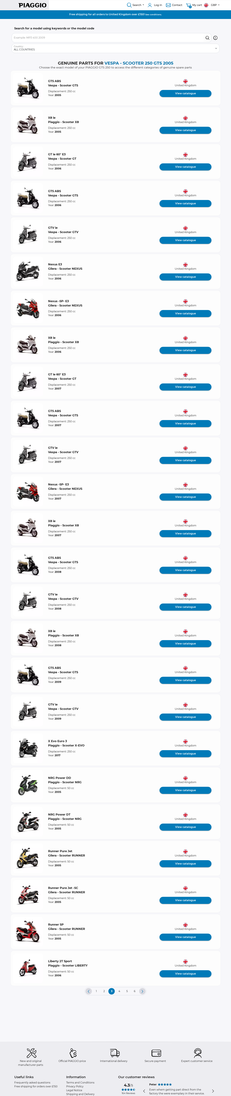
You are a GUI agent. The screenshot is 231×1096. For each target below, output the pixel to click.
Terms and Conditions (80, 1082)
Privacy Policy (75, 1086)
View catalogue (185, 93)
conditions (155, 14)
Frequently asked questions (32, 1082)
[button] (215, 37)
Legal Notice (74, 1090)
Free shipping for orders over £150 (36, 1086)
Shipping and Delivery (80, 1094)
